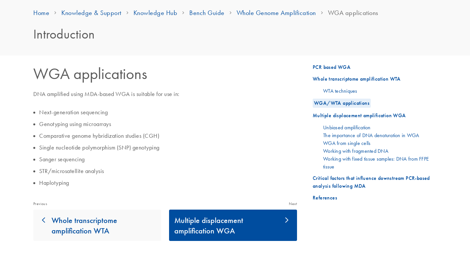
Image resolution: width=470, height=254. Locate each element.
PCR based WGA (332, 67)
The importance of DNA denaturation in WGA (371, 135)
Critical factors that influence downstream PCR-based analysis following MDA (371, 182)
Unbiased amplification (347, 127)
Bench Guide (207, 13)
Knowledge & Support (91, 13)
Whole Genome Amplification (276, 13)
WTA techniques (340, 90)
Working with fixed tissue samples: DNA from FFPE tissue (376, 162)
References (325, 197)
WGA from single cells (346, 143)
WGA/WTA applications (341, 103)
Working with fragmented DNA (355, 151)
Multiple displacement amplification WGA (208, 225)
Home (41, 13)
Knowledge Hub (155, 13)
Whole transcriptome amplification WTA (84, 225)
